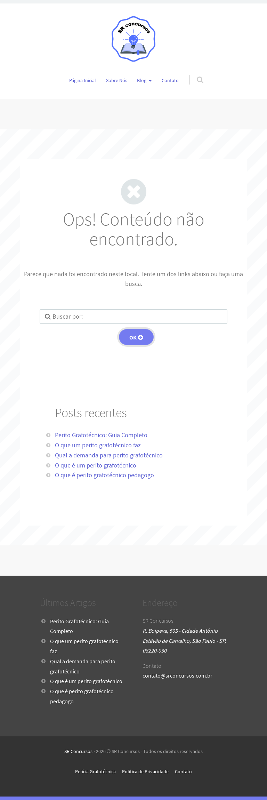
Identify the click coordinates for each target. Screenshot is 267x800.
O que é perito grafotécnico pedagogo (104, 475)
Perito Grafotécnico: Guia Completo (101, 435)
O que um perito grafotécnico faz (98, 445)
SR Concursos (78, 751)
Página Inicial (82, 80)
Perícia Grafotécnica (95, 771)
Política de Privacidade (145, 771)
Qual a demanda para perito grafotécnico (109, 455)
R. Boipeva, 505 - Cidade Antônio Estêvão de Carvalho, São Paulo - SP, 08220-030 (184, 640)
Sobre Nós (116, 80)
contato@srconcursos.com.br (177, 675)
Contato (170, 80)
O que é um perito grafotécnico (95, 465)
